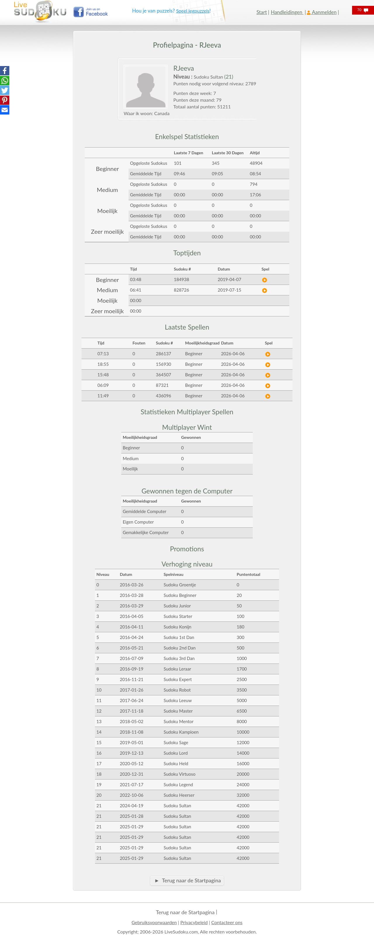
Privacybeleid (193, 922)
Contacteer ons (227, 922)
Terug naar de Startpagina (185, 912)
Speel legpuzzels (192, 10)
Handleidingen (287, 12)
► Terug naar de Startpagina (187, 880)
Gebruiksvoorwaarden (154, 922)
